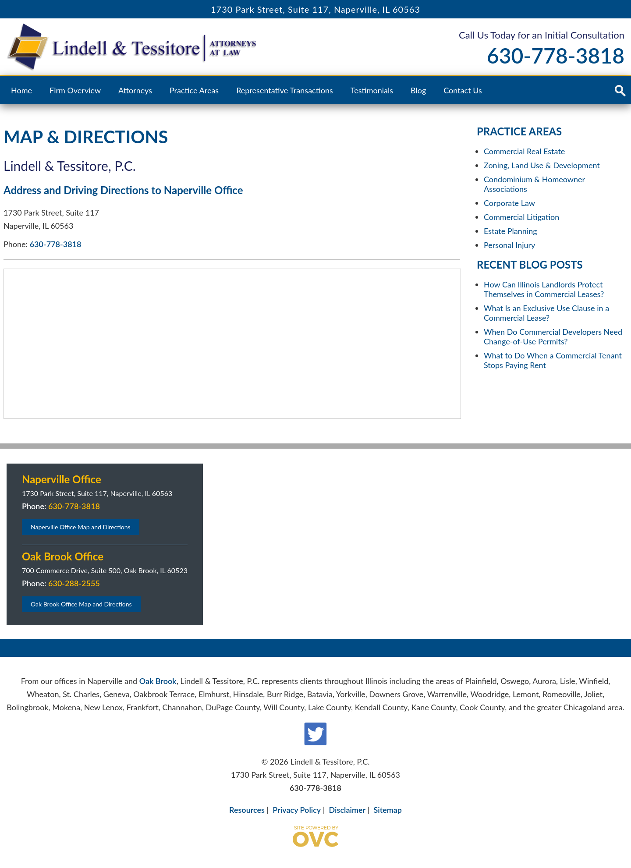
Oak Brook (158, 681)
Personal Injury (509, 245)
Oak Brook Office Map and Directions (81, 604)
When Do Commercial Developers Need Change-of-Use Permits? (553, 336)
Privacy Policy (297, 810)
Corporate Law (509, 203)
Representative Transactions (284, 90)
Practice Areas (194, 90)
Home (21, 90)
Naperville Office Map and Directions (81, 527)
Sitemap (387, 810)
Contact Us (462, 90)
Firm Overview (75, 90)
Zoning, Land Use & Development (542, 165)
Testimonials (372, 90)
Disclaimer (347, 810)
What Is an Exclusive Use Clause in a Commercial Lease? (546, 312)
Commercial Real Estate (524, 151)
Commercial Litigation (521, 217)
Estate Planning (510, 231)
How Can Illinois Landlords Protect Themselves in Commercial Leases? (544, 289)
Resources (247, 810)
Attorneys (135, 90)
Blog (418, 90)
